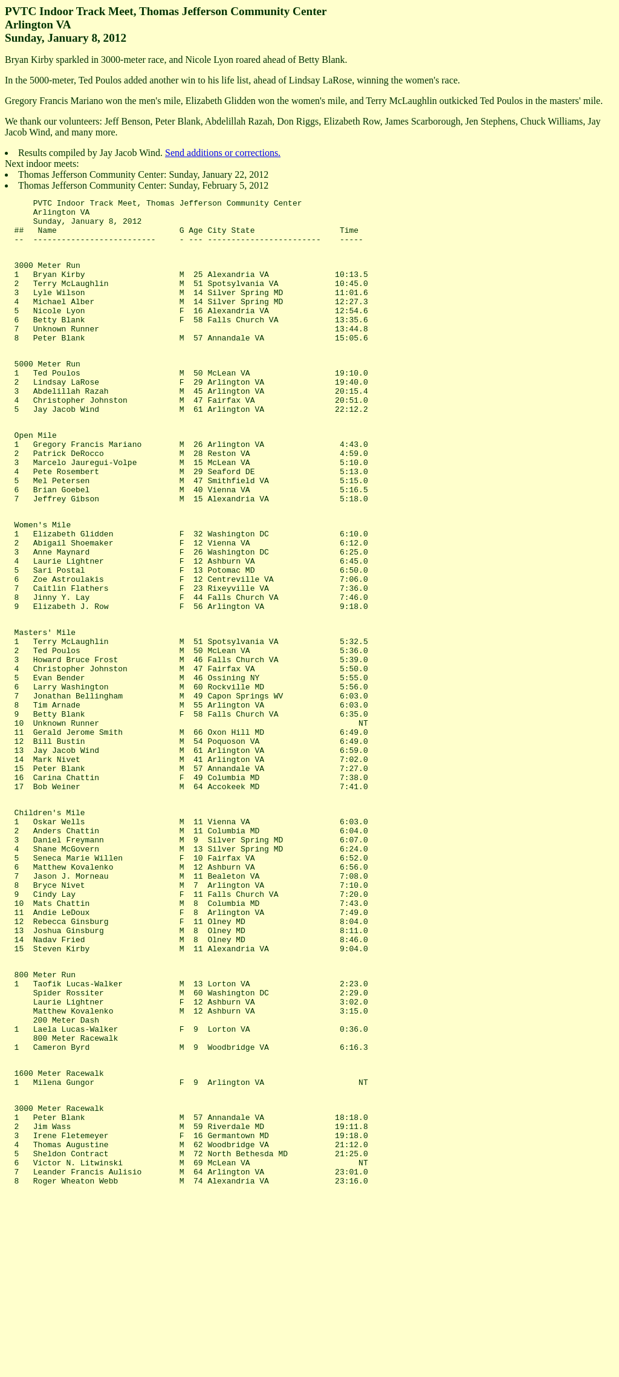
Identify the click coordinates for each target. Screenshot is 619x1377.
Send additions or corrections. (222, 153)
